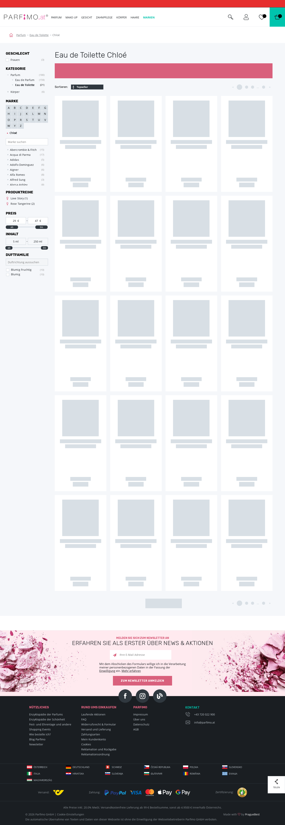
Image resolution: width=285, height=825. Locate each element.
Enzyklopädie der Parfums (46, 714)
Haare (135, 17)
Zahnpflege (104, 17)
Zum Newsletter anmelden (142, 680)
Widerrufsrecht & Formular (98, 724)
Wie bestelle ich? (40, 734)
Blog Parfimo (37, 739)
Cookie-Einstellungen (70, 814)
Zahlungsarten (90, 734)
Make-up (71, 17)
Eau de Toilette (39, 35)
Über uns (139, 719)
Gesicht (86, 17)
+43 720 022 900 (204, 714)
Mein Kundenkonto (93, 739)
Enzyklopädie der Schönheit (47, 719)
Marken (149, 17)
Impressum (140, 714)
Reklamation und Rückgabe (98, 749)
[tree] (25, 83)
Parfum (21, 35)
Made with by (241, 814)
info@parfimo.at (204, 722)
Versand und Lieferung (96, 729)
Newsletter (36, 744)
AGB (136, 729)
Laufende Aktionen (93, 714)
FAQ (83, 719)
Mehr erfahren (131, 671)
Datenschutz (141, 724)
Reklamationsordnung (95, 754)
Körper (121, 17)
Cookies (86, 744)
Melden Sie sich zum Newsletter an (142, 641)
